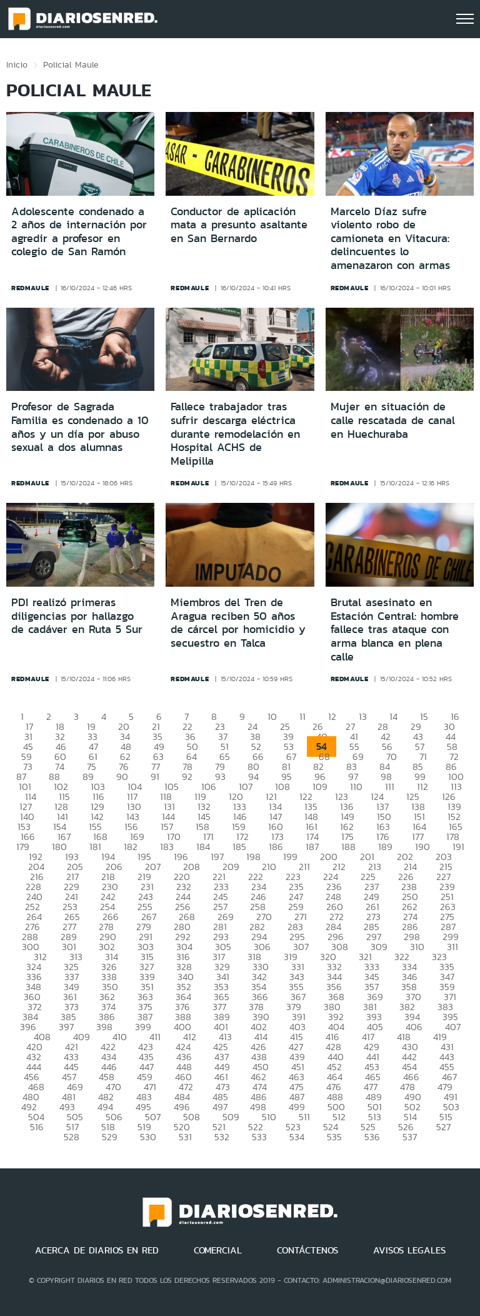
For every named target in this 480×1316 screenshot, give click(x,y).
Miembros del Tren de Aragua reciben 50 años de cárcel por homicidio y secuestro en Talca (238, 622)
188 (348, 846)
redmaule (30, 288)
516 (37, 1126)
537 (409, 1136)
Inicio (17, 64)
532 (221, 1136)
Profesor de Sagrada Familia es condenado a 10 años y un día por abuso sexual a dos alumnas (80, 426)
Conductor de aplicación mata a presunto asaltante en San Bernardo (239, 224)
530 (148, 1136)
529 (110, 1136)
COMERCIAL (218, 1250)
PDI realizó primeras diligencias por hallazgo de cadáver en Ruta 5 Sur (76, 615)
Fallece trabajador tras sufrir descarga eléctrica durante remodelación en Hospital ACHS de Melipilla (235, 433)
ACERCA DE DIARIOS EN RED (97, 1250)
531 (185, 1136)
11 (302, 716)
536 (372, 1136)
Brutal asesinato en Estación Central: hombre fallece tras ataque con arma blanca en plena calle (395, 629)
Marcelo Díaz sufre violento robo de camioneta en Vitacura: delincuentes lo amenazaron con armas (390, 238)
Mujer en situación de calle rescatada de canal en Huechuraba (393, 420)
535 (334, 1136)
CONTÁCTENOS (307, 1250)
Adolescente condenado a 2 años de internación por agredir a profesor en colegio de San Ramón (79, 231)
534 (296, 1136)
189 (385, 846)
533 (259, 1136)
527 (443, 1126)
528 (71, 1136)
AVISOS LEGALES (409, 1250)
